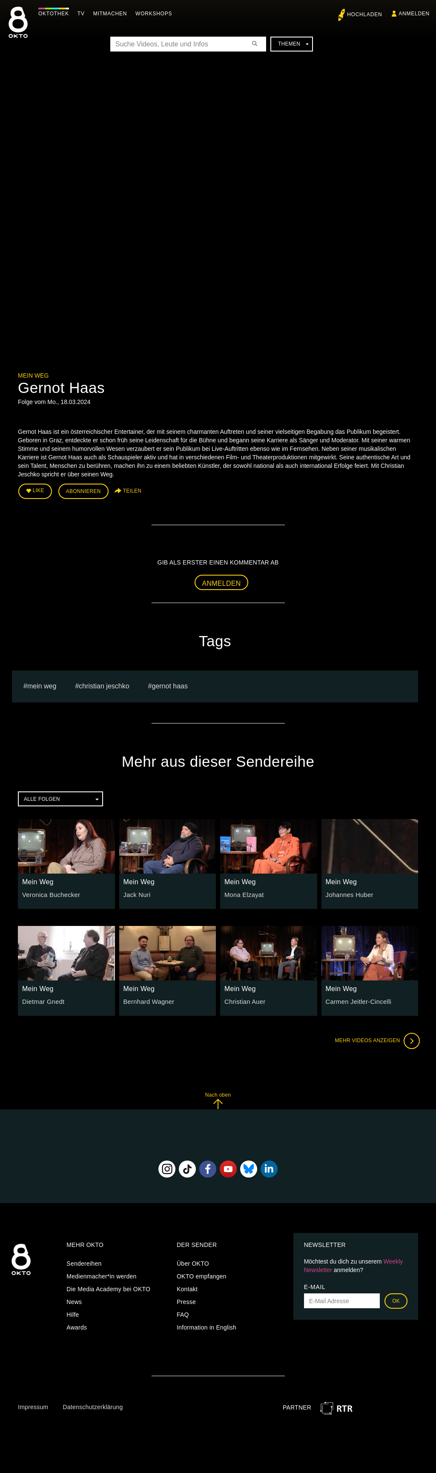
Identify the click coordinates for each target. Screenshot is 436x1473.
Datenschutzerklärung (93, 1405)
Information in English (206, 1326)
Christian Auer (243, 1000)
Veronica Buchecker (49, 893)
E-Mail (315, 1285)
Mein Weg (33, 375)
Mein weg (41, 684)
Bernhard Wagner (147, 1000)
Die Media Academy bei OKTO (108, 1287)
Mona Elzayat (243, 893)
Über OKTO (193, 1262)
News (74, 1300)
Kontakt (187, 1287)
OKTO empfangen (202, 1275)
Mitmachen (112, 14)
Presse (186, 1300)
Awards (76, 1326)
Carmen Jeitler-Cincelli (357, 1000)
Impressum (33, 1405)
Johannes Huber (348, 893)
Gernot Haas (170, 684)
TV (83, 14)
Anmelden (221, 581)
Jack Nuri (136, 893)
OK (396, 1300)
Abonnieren (83, 490)
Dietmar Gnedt (42, 1000)
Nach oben (218, 1099)
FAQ (183, 1313)
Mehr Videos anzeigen (375, 1040)
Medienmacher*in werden (101, 1275)
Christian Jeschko (104, 684)
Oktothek (55, 14)
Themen (293, 44)
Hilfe (72, 1313)
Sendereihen (83, 1262)
